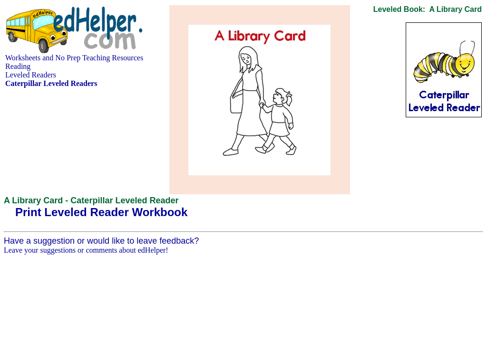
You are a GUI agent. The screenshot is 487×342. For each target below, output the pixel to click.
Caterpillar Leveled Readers (51, 83)
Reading (17, 66)
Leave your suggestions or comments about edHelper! (86, 250)
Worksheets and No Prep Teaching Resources (74, 58)
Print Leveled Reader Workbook (101, 212)
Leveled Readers (30, 75)
